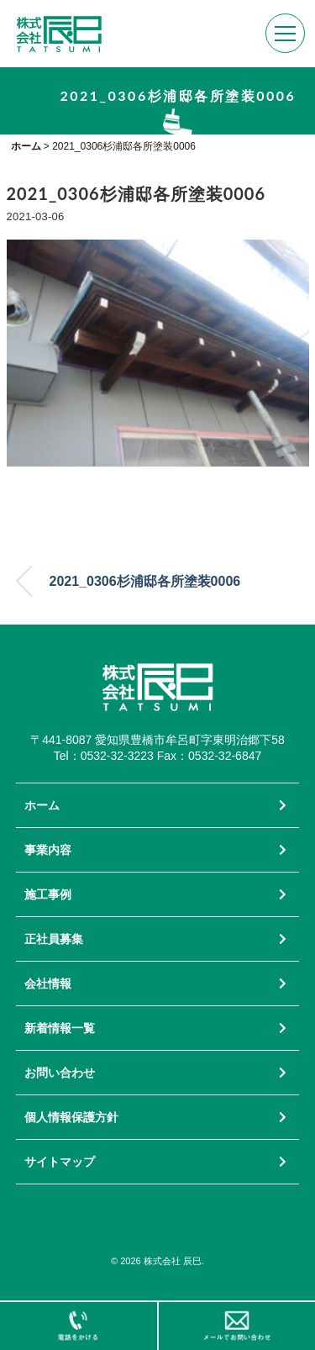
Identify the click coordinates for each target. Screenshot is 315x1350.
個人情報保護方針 (71, 1117)
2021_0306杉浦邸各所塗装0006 (145, 581)
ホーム (42, 805)
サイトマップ (59, 1161)
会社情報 (47, 983)
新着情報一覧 (59, 1028)
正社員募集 (53, 939)
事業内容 (47, 850)
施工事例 (47, 894)
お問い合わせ (59, 1072)
